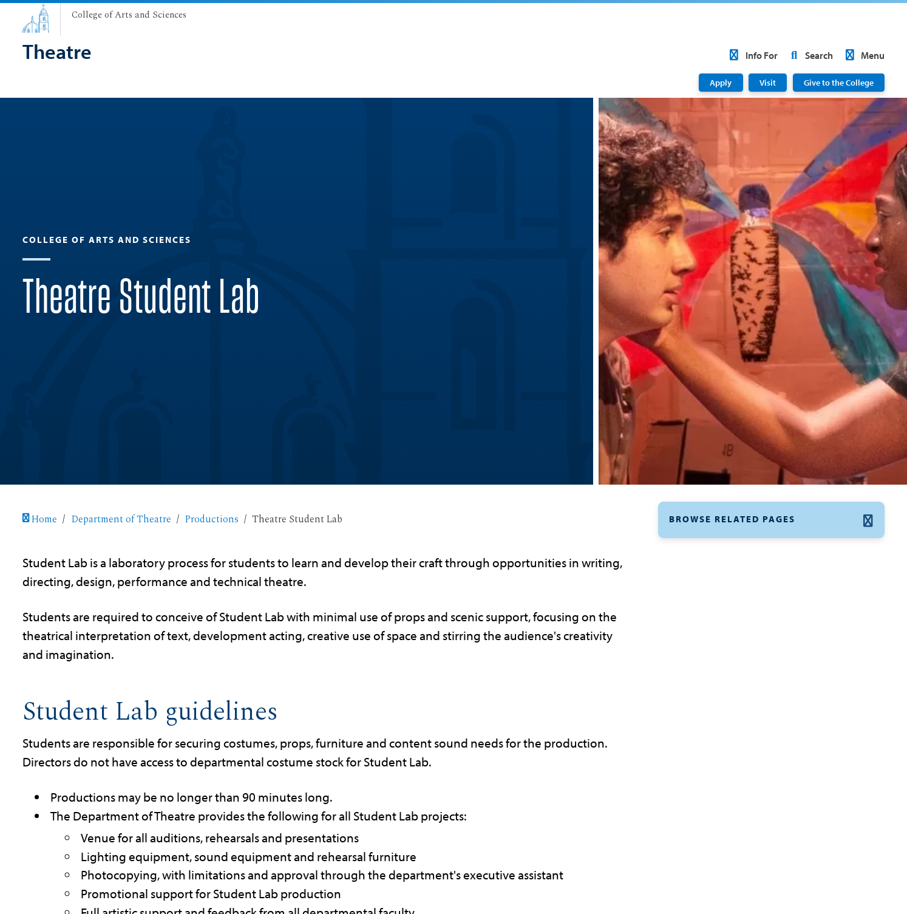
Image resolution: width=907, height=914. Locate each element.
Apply (721, 82)
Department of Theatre (121, 519)
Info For (751, 55)
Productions (212, 519)
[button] (771, 520)
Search (809, 55)
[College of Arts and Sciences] (129, 15)
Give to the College (839, 82)
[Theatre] (57, 53)
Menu (863, 55)
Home (40, 519)
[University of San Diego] (35, 18)
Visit (767, 82)
